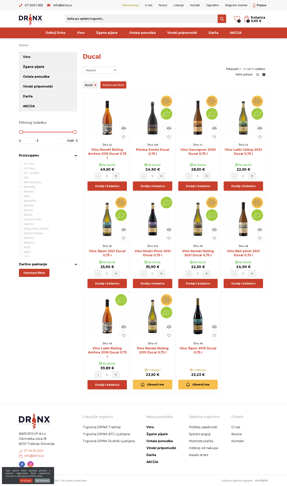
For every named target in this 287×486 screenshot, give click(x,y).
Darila (213, 33)
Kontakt (195, 5)
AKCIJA (236, 33)
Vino (81, 33)
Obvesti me (152, 384)
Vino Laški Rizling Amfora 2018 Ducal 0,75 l (107, 352)
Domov (23, 45)
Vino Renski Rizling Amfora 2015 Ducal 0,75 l (107, 154)
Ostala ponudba (142, 33)
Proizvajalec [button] (29, 155)
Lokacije (178, 5)
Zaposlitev (212, 5)
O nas (148, 5)
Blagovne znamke (236, 5)
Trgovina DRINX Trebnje (102, 427)
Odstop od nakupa (203, 448)
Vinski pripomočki (182, 33)
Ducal (90, 85)
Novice (163, 5)
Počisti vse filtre (113, 85)
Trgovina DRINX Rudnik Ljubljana (109, 441)
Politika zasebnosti (203, 427)
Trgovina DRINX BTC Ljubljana (106, 434)
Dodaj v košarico (107, 186)
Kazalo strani (198, 455)
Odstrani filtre (34, 273)
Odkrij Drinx (55, 33)
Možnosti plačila (201, 441)
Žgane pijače (107, 33)
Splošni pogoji (199, 434)
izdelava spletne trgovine (237, 480)
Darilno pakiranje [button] (33, 264)
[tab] (48, 155)
